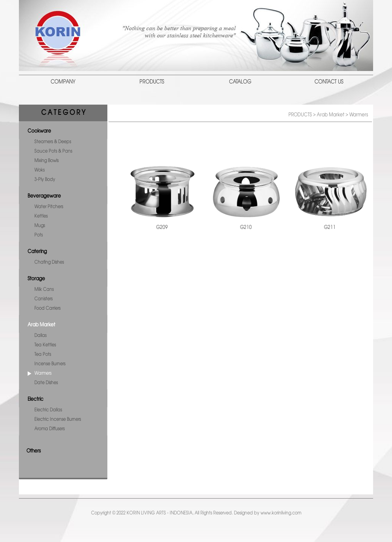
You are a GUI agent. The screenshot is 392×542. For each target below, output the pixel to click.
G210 (246, 227)
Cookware (39, 131)
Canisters (43, 298)
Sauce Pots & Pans (53, 151)
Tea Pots (42, 354)
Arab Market (41, 324)
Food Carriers (47, 308)
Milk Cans (44, 289)
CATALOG (240, 82)
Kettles (41, 216)
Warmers (42, 373)
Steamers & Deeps (52, 141)
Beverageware (44, 196)
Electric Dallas (48, 410)
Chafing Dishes (49, 262)
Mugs (39, 225)
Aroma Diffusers (49, 428)
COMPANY (63, 82)
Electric (35, 399)
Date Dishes (46, 382)
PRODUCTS (151, 82)
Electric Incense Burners (57, 419)
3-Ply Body (44, 179)
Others (33, 451)
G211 (330, 227)
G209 (162, 227)
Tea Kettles (45, 345)
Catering (37, 251)
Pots (38, 235)
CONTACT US (329, 82)
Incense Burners (49, 363)
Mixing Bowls (46, 160)
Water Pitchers (48, 206)
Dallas (40, 335)
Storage (36, 278)
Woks (39, 170)
